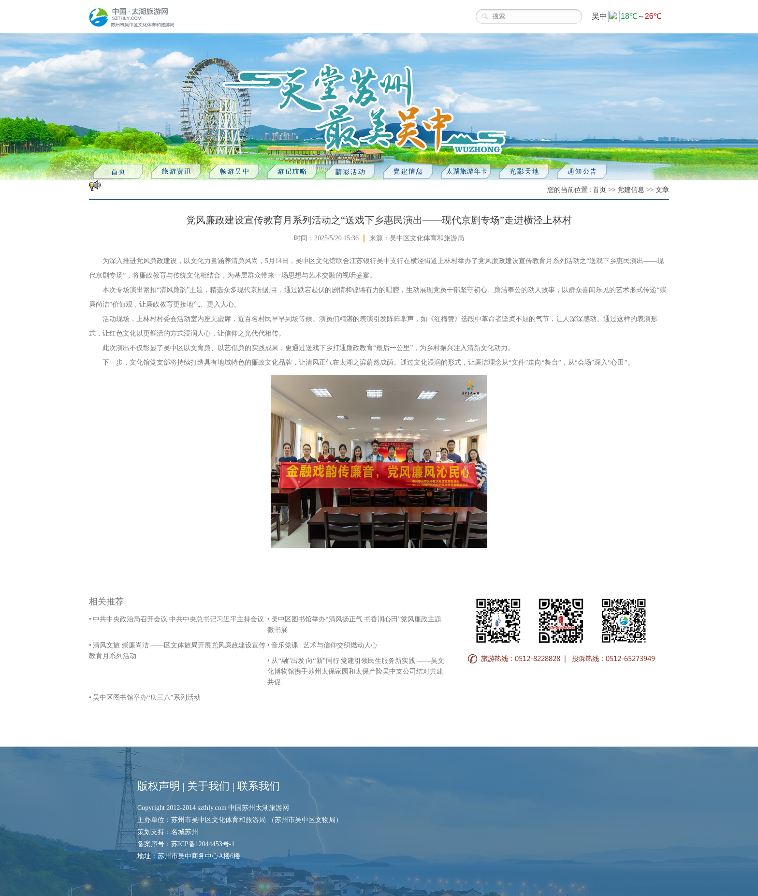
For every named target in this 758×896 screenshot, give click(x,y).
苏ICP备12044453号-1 (202, 844)
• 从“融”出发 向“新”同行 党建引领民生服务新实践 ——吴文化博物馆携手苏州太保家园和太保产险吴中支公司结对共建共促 (355, 671)
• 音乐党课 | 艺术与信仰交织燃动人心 (322, 645)
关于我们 (208, 786)
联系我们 (258, 786)
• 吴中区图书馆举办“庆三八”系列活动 (145, 697)
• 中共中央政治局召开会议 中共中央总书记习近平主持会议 (176, 619)
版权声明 (158, 786)
